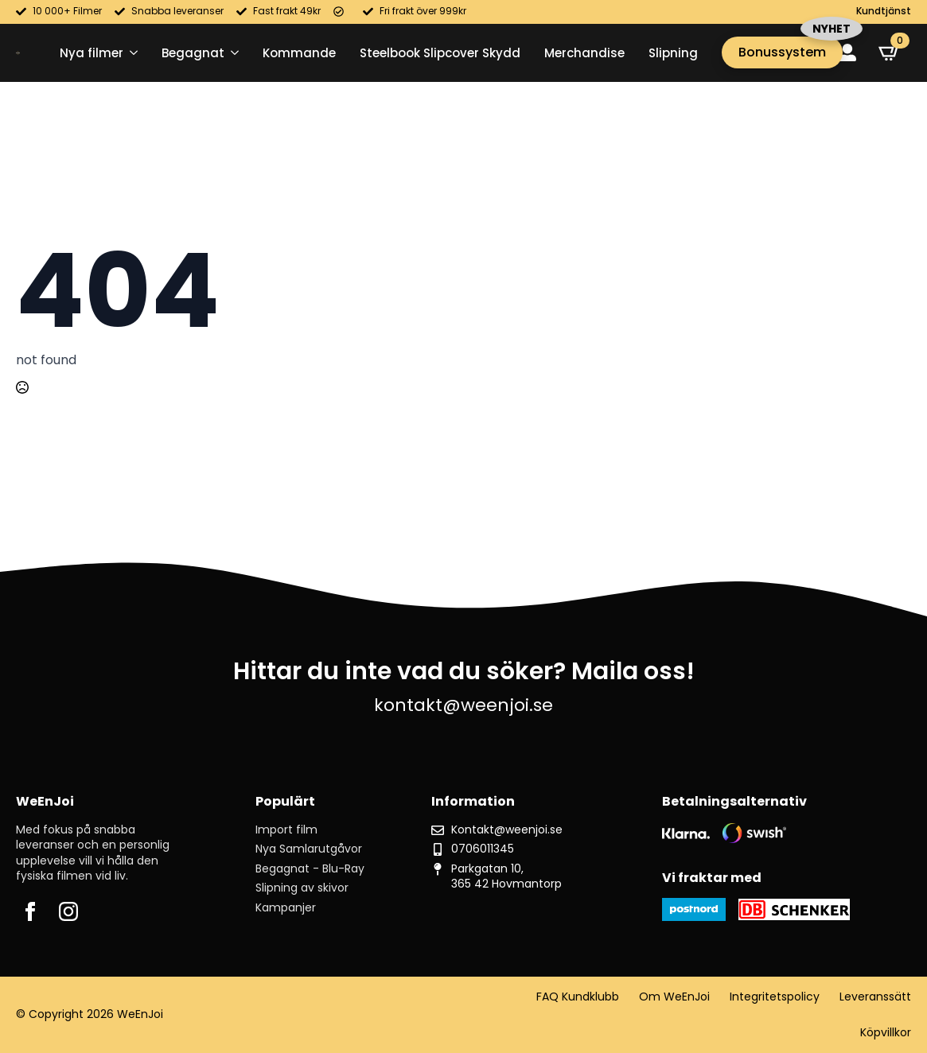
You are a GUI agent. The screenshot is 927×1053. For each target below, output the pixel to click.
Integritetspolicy (775, 996)
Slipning (673, 53)
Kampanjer (285, 907)
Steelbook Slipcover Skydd (440, 53)
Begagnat (193, 53)
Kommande (299, 53)
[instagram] (68, 911)
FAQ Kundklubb (577, 996)
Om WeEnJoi (674, 996)
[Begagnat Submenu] (231, 53)
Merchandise (584, 53)
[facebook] (30, 911)
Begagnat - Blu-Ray (309, 868)
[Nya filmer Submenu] (130, 53)
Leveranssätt (875, 996)
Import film (286, 829)
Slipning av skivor (302, 888)
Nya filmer (91, 53)
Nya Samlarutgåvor (308, 849)
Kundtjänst (883, 11)
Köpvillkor (885, 1032)
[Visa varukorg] (889, 52)
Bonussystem (782, 52)
